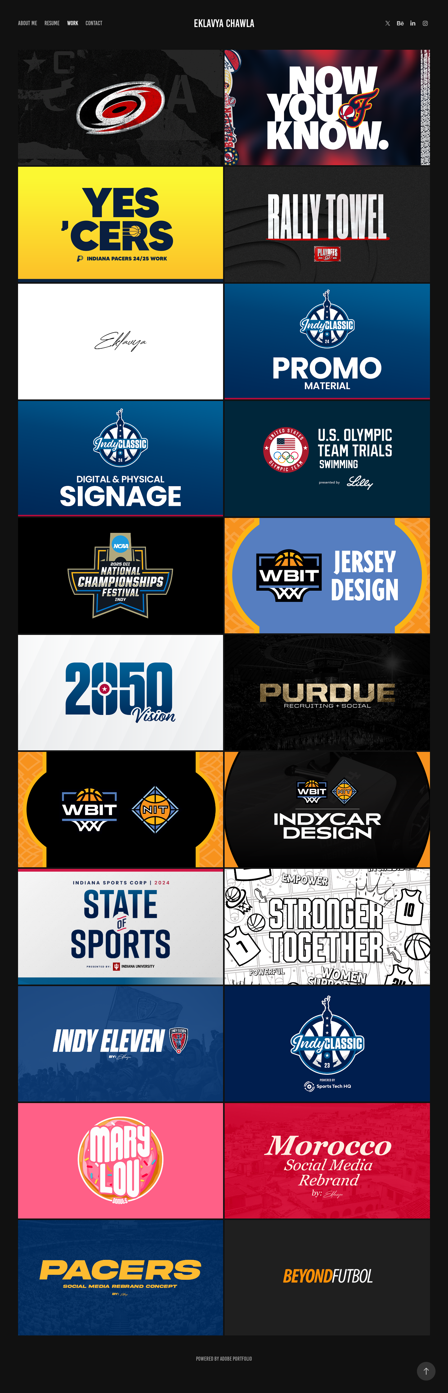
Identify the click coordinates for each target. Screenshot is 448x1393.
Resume (51, 23)
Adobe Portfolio (236, 1359)
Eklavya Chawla (224, 23)
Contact (94, 23)
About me (27, 23)
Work (72, 23)
